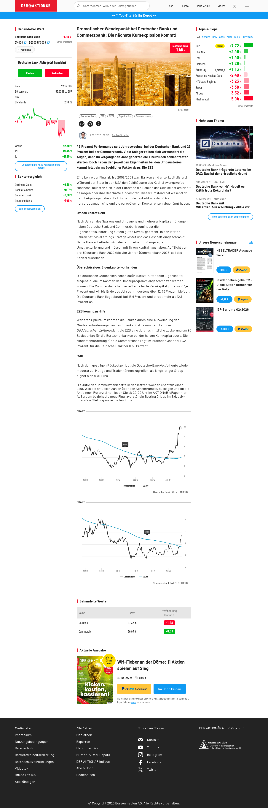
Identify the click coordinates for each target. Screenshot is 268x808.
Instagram (150, 754)
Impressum (23, 735)
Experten (83, 741)
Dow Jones (218, 37)
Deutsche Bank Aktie (27, 37)
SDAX (237, 37)
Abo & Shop (84, 768)
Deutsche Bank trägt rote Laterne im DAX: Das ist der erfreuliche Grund (223, 171)
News (220, 46)
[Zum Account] (185, 6)
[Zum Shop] (170, 6)
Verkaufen (57, 73)
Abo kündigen (25, 781)
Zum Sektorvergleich (30, 208)
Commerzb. (85, 631)
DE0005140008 (39, 41)
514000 (20, 41)
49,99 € (224, 299)
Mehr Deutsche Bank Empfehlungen (230, 216)
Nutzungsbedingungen (32, 741)
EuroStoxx (247, 37)
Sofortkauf (134, 688)
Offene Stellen (25, 775)
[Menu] (246, 6)
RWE (198, 58)
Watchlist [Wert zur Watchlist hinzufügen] (26, 49)
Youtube (148, 747)
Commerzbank (143, 116)
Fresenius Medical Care (209, 76)
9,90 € (224, 270)
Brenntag (201, 70)
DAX (198, 37)
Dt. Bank (83, 623)
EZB (102, 116)
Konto (133, 702)
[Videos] (221, 6)
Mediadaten (23, 728)
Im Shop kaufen (169, 689)
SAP (198, 46)
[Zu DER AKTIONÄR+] (204, 6)
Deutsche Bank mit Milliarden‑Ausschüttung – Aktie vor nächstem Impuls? (223, 205)
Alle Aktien (84, 728)
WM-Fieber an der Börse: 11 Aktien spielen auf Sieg (151, 665)
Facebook (149, 762)
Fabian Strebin (120, 135)
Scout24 (200, 52)
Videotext (22, 768)
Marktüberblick (87, 748)
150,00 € (225, 329)
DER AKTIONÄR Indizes (93, 761)
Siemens (200, 64)
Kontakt (148, 740)
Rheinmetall (202, 99)
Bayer (199, 87)
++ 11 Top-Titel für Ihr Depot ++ (134, 15)
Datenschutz (24, 748)
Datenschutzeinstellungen (34, 762)
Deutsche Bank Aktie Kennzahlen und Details (41, 166)
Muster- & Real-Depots (93, 755)
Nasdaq (206, 37)
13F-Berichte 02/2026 (232, 309)
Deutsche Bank (88, 116)
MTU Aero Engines (206, 81)
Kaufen (30, 73)
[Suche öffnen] (78, 5)
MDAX (229, 37)
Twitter (148, 769)
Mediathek (84, 735)
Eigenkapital (125, 116)
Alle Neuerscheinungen (246, 242)
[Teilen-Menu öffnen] (81, 124)
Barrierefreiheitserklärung (34, 755)
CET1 (111, 116)
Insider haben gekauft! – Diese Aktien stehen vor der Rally (234, 284)
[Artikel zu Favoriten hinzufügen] (98, 123)
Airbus (199, 93)
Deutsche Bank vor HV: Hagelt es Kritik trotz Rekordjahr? (220, 188)
